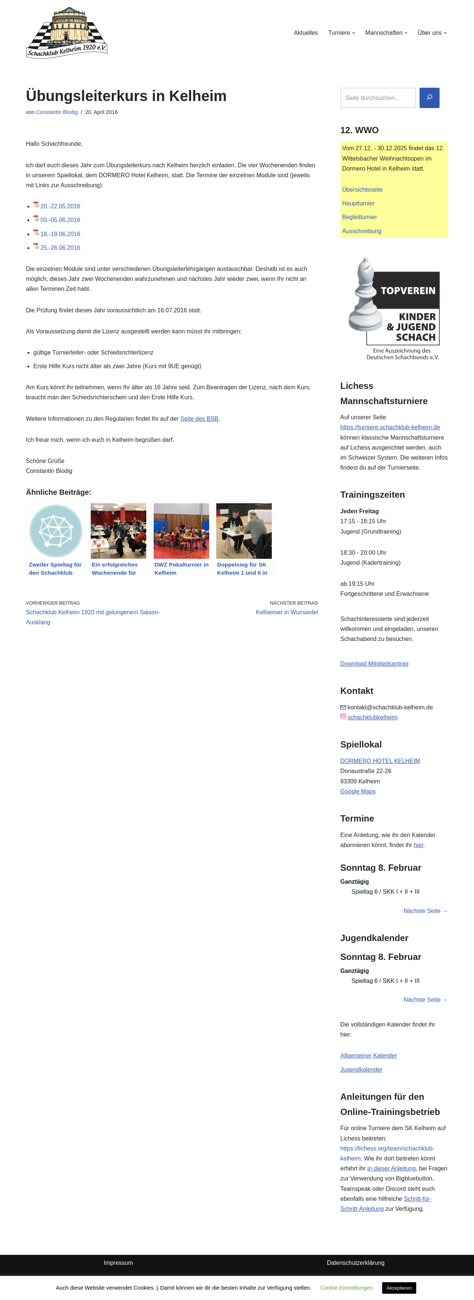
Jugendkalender (361, 1069)
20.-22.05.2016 (60, 206)
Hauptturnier (358, 203)
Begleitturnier (359, 217)
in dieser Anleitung (391, 1168)
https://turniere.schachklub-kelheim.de (390, 427)
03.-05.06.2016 (60, 220)
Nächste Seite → (426, 911)
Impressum (118, 1263)
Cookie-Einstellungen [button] (346, 1287)
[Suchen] (430, 98)
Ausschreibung (361, 231)
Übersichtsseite (362, 190)
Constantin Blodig (57, 112)
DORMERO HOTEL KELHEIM (380, 761)
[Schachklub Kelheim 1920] (67, 33)
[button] (353, 32)
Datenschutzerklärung (356, 1263)
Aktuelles (306, 33)
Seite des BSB (199, 419)
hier (418, 845)
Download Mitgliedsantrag (374, 664)
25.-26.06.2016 (60, 248)
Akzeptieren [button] (399, 1288)
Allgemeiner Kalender (368, 1055)
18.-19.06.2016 (60, 234)
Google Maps (357, 791)
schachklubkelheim (372, 717)
